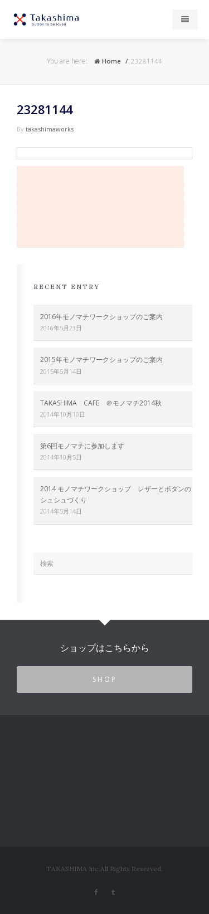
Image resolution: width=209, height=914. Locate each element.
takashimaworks (50, 129)
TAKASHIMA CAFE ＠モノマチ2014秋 (101, 403)
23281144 (45, 109)
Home (107, 61)
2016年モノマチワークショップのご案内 (101, 316)
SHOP (105, 679)
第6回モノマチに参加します (82, 446)
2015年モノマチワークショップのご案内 (101, 359)
